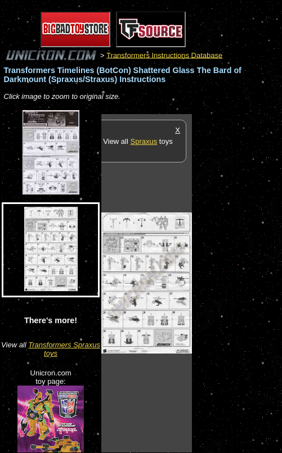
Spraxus (144, 141)
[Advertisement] (237, 282)
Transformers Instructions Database (164, 55)
